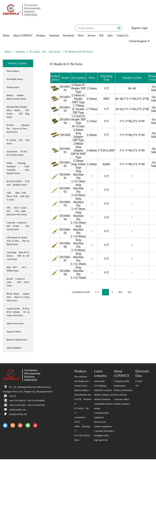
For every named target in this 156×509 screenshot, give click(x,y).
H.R (101, 35)
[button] (121, 33)
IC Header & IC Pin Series (79, 51)
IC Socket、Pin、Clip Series (44, 51)
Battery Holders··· (82, 390)
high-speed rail (101, 440)
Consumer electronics (104, 431)
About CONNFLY (22, 35)
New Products (80, 376)
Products (40, 35)
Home (6, 35)
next (120, 292)
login (145, 28)
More (76, 440)
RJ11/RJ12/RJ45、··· (83, 435)
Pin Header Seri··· (82, 381)
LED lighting (100, 385)
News (81, 35)
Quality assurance (122, 403)
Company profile (121, 381)
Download (68, 35)
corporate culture (121, 399)
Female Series (80, 385)
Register (136, 28)
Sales (110, 35)
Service (92, 35)
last (129, 292)
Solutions (54, 35)
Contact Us (122, 35)
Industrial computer (103, 390)
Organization (119, 385)
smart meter (99, 381)
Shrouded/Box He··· (83, 394)
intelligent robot (101, 435)
